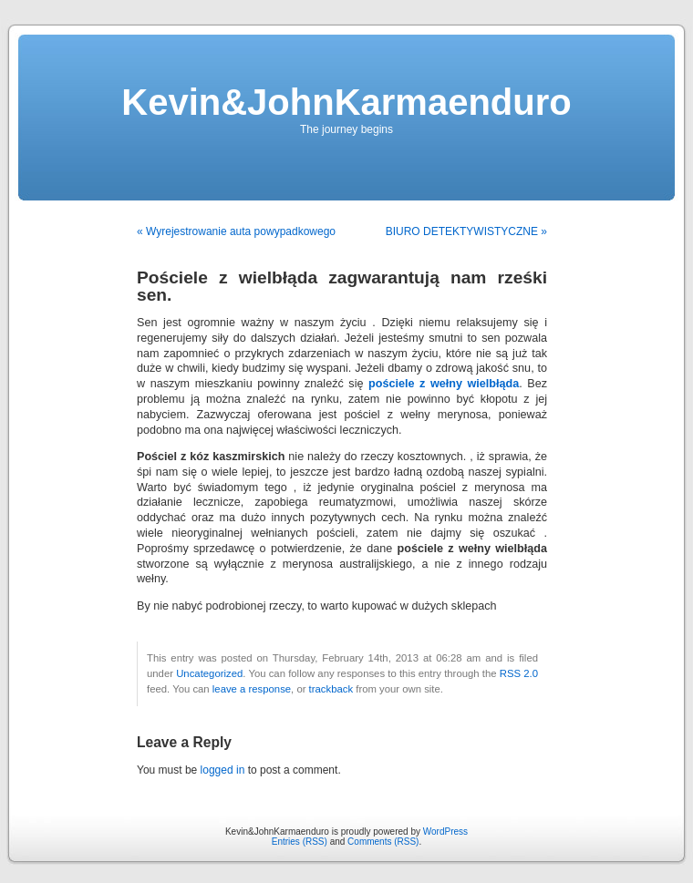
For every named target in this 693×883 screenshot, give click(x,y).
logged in (223, 770)
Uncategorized (209, 673)
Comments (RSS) (383, 842)
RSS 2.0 (519, 673)
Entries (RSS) (299, 842)
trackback (331, 688)
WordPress (445, 832)
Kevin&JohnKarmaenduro (346, 102)
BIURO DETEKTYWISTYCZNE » (466, 231)
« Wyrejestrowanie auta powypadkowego (236, 231)
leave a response (251, 688)
